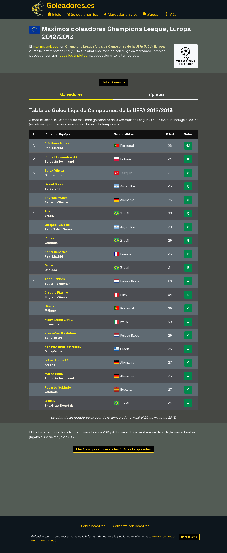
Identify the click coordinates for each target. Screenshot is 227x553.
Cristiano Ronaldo (58, 143)
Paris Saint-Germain (60, 229)
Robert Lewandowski (61, 157)
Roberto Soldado (58, 387)
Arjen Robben (55, 279)
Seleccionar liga (82, 14)
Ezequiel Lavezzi (57, 225)
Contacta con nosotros (131, 526)
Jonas (49, 238)
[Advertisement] (113, 489)
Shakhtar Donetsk (59, 405)
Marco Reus (54, 374)
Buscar (151, 14)
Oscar (49, 265)
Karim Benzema (56, 252)
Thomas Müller (56, 197)
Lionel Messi (54, 184)
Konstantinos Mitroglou (63, 347)
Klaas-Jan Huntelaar (60, 333)
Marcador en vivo (121, 14)
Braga (49, 216)
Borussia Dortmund (59, 161)
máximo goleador (46, 46)
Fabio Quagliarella (59, 319)
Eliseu (49, 306)
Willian (50, 401)
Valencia (51, 243)
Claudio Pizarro (56, 292)
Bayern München (58, 202)
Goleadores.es (71, 5)
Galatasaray (54, 175)
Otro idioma (189, 537)
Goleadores (71, 94)
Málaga (50, 310)
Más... (172, 14)
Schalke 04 (53, 338)
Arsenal (50, 365)
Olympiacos (53, 351)
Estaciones (113, 82)
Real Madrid (54, 148)
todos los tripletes (72, 55)
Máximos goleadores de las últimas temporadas (113, 449)
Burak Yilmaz (54, 170)
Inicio (54, 14)
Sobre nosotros (93, 526)
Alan (48, 211)
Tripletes (155, 94)
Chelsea (51, 270)
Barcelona (52, 188)
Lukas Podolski (56, 360)
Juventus (52, 324)
